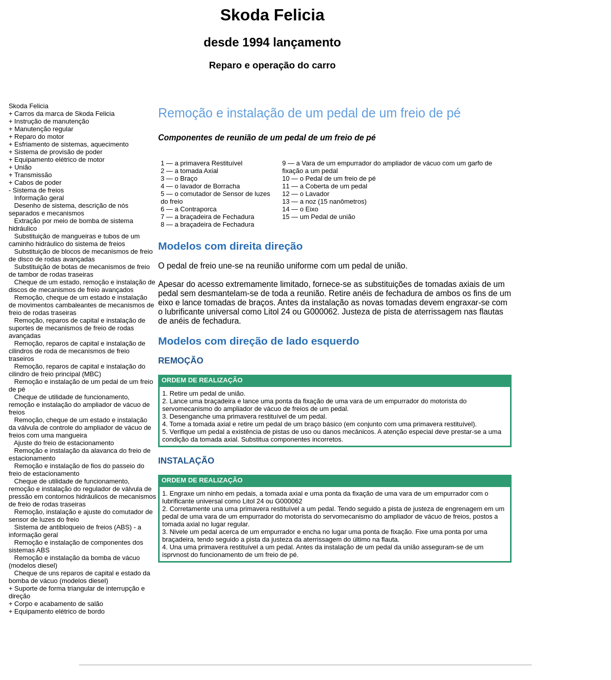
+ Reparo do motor (36, 136)
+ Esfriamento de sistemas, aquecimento (69, 144)
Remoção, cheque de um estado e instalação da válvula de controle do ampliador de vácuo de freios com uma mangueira (80, 427)
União (23, 167)
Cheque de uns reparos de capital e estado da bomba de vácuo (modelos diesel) (79, 577)
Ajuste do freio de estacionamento (64, 443)
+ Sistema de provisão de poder (56, 152)
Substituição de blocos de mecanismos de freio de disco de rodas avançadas (81, 255)
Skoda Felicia (28, 106)
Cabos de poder (38, 182)
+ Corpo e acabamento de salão (56, 604)
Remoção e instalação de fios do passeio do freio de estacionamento (76, 469)
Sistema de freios (38, 190)
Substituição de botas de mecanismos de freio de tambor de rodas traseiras (79, 270)
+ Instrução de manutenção (49, 121)
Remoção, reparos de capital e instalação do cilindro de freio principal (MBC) (77, 370)
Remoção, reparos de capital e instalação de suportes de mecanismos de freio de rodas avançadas (77, 328)
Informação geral (39, 198)
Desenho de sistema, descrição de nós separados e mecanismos (69, 209)
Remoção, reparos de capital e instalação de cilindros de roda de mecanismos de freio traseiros (77, 350)
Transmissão (33, 175)
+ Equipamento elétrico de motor (57, 159)
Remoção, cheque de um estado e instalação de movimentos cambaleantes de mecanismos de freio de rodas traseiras (81, 305)
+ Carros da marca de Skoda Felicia (62, 113)
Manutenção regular (43, 129)
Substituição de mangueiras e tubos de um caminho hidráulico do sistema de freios (74, 240)
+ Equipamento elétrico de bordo (57, 611)
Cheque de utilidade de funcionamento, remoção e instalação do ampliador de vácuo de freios (79, 404)
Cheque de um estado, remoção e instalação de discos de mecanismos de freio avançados (82, 286)
